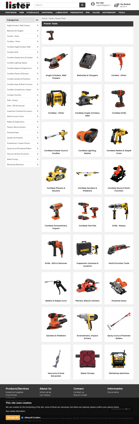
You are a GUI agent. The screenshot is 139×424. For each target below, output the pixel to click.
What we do (45, 392)
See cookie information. (16, 411)
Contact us (79, 392)
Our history (45, 395)
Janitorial (47, 13)
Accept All (12, 418)
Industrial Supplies (14, 392)
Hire (21, 13)
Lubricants (62, 13)
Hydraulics (33, 13)
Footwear (11, 13)
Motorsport (109, 13)
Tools (122, 13)
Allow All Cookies (32, 417)
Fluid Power (11, 395)
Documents (113, 392)
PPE (88, 13)
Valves (96, 13)
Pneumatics (76, 13)
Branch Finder (80, 395)
